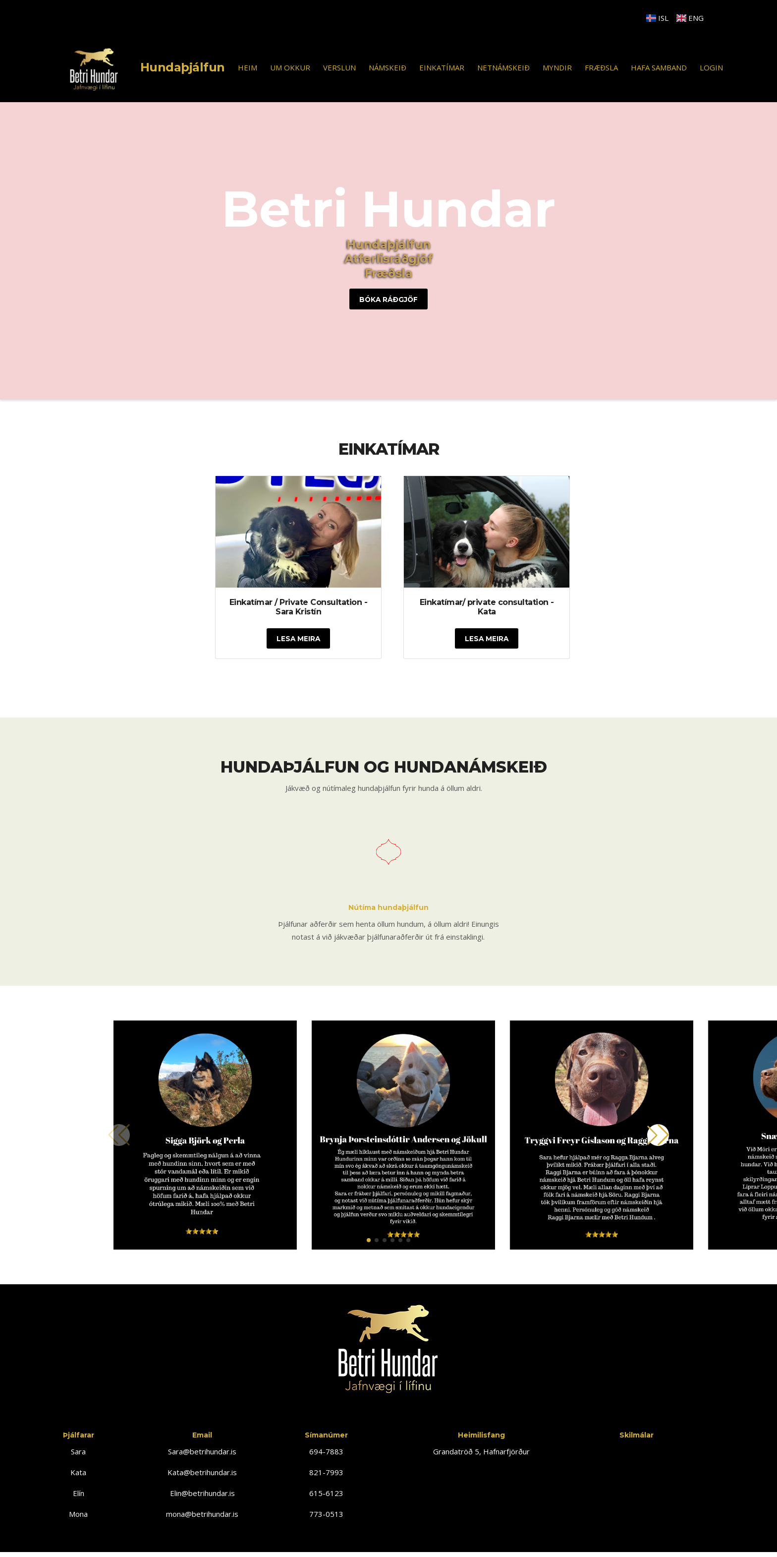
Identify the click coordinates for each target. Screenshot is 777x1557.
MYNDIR (557, 67)
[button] (369, 1241)
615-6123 (326, 1494)
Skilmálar (636, 1436)
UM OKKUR (290, 67)
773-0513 (326, 1515)
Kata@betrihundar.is (202, 1473)
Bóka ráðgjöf (388, 299)
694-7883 (326, 1452)
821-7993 (326, 1473)
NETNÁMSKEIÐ (503, 67)
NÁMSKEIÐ (387, 67)
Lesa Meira (298, 639)
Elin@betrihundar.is (202, 1494)
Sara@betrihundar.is (202, 1452)
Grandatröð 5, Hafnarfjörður (481, 1452)
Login (711, 67)
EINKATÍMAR (441, 67)
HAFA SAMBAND (659, 67)
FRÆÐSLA (601, 67)
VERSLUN (339, 67)
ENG (690, 18)
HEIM (247, 67)
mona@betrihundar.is (202, 1515)
